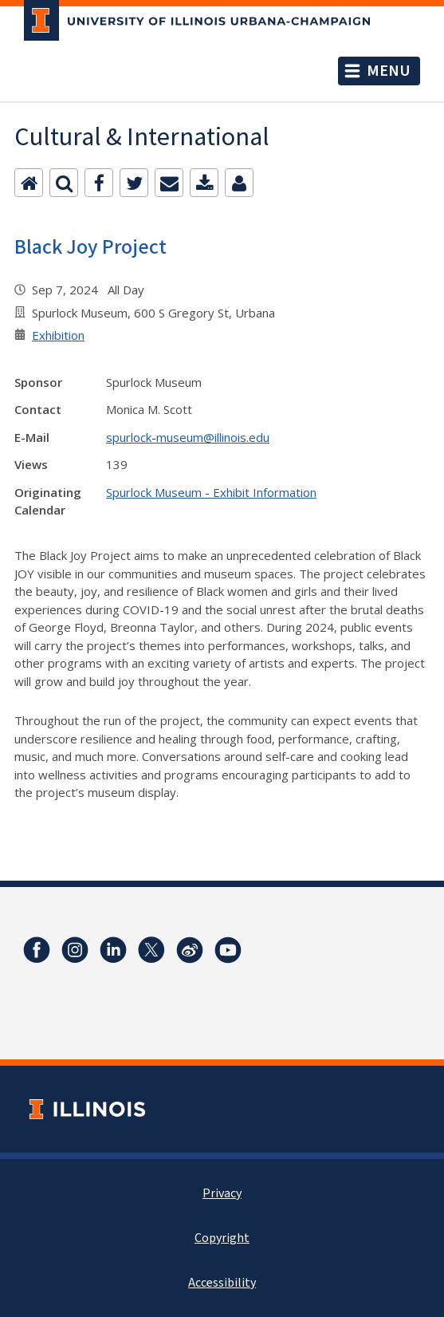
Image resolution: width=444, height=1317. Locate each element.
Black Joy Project (90, 247)
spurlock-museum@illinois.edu (187, 437)
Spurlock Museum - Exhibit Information (211, 492)
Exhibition (58, 335)
